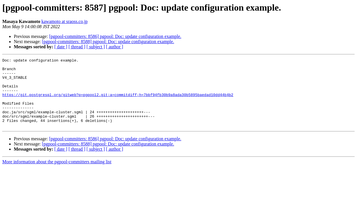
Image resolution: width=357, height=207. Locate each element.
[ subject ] (96, 46)
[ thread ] (76, 46)
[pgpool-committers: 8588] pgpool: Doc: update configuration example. (108, 41)
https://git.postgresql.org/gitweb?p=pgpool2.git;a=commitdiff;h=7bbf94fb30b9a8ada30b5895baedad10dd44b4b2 (117, 102)
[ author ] (114, 46)
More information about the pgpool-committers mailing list (57, 175)
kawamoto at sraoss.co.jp (64, 21)
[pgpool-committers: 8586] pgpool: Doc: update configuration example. (115, 36)
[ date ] (60, 46)
